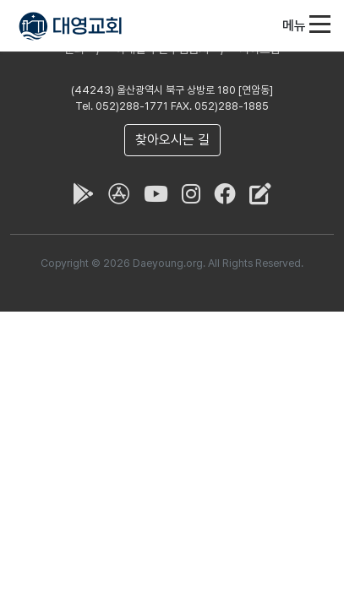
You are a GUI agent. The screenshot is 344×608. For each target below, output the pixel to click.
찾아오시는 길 (172, 140)
